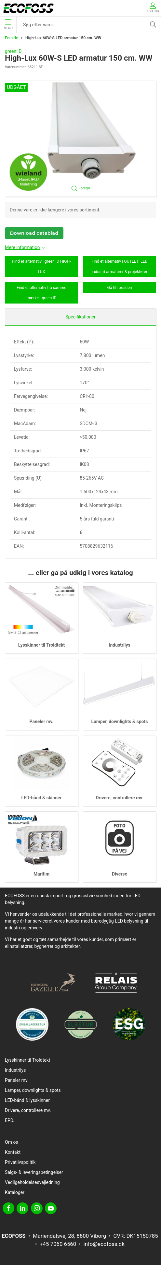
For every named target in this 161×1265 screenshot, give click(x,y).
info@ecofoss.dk (104, 1244)
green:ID (13, 51)
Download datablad (34, 233)
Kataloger (14, 1192)
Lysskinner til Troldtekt (41, 645)
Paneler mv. (42, 721)
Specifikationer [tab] (80, 316)
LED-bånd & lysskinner (27, 1100)
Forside (11, 38)
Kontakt (12, 1152)
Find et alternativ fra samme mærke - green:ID (41, 292)
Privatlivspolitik (20, 1162)
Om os (11, 1142)
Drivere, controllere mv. (119, 797)
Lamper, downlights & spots (119, 721)
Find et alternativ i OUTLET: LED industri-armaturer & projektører (120, 266)
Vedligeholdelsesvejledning (32, 1182)
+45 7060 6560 (58, 1244)
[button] (80, 138)
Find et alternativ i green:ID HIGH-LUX (41, 266)
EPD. (9, 1120)
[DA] (28, 8)
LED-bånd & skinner (41, 797)
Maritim (41, 874)
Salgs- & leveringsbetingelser (34, 1172)
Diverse (119, 874)
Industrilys (119, 645)
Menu (8, 24)
